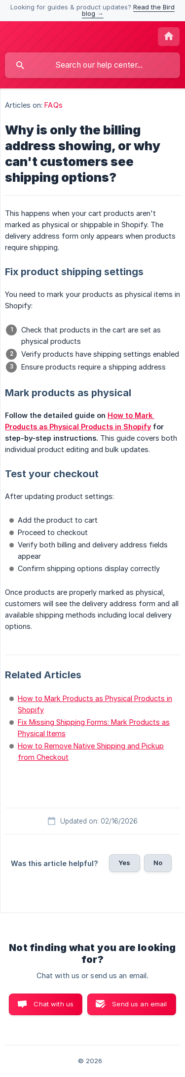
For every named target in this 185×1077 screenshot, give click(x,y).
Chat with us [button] (54, 1004)
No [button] (157, 863)
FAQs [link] (53, 105)
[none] (169, 36)
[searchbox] (92, 65)
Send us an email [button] (139, 1004)
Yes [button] (124, 863)
